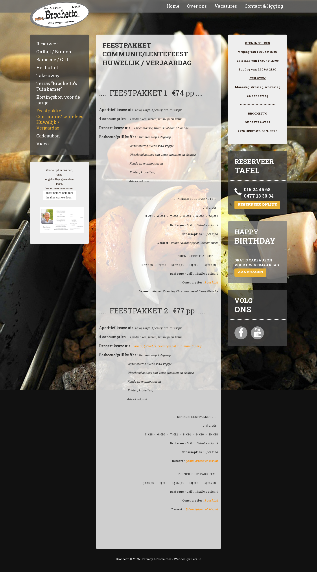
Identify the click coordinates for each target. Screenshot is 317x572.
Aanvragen (250, 272)
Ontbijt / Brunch (53, 51)
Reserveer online (257, 205)
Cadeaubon (48, 136)
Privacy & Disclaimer (156, 559)
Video (42, 143)
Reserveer (47, 43)
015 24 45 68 (257, 189)
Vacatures (225, 6)
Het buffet (47, 67)
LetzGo (196, 559)
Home (172, 6)
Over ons (197, 6)
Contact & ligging (264, 6)
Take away (48, 75)
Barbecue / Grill (53, 59)
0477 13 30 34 (259, 196)
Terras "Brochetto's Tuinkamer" (56, 86)
